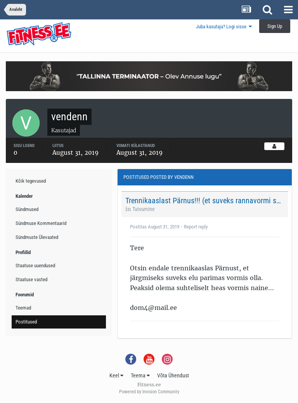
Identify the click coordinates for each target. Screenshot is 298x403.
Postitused (26, 322)
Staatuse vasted (31, 279)
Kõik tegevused (31, 181)
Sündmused (27, 209)
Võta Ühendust (173, 375)
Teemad (23, 308)
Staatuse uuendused (35, 265)
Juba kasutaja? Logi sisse (224, 26)
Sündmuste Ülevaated (37, 237)
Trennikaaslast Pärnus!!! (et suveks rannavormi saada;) (204, 200)
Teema (140, 375)
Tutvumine (143, 209)
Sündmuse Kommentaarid (41, 223)
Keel (116, 375)
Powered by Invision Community (149, 391)
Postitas (154, 227)
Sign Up (274, 26)
